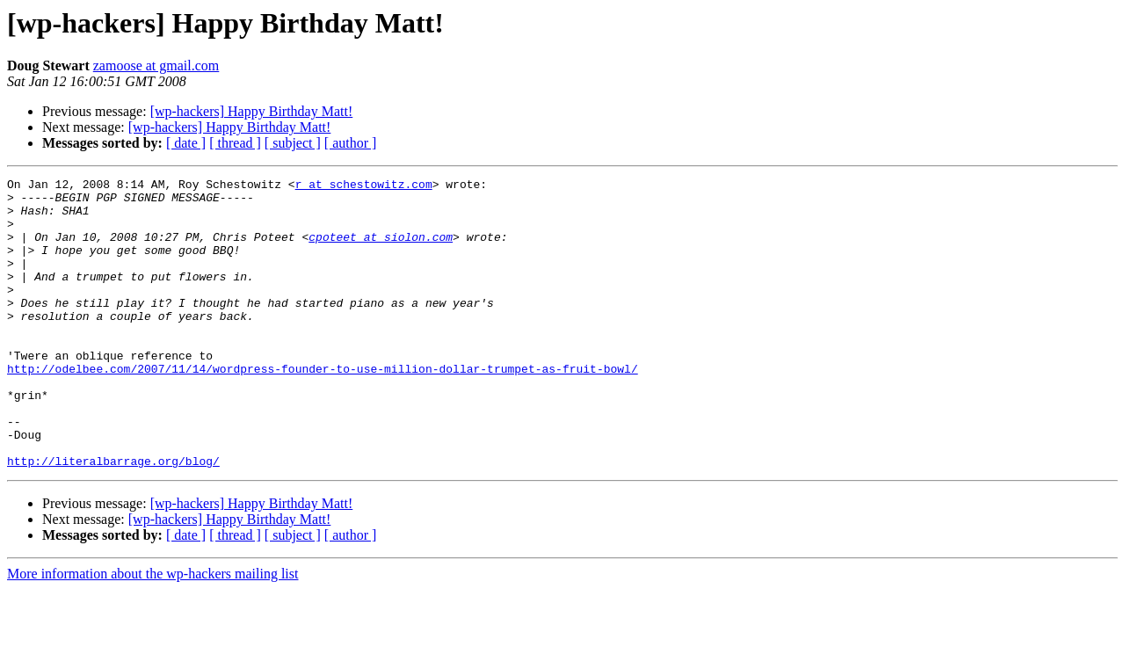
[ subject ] (293, 142)
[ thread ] (235, 142)
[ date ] (186, 142)
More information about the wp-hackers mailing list (152, 631)
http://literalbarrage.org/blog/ (113, 519)
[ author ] (350, 142)
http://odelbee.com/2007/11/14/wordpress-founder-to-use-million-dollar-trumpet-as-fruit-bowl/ (322, 408)
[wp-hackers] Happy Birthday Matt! (251, 111)
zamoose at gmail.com (156, 65)
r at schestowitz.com (363, 186)
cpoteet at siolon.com (380, 250)
